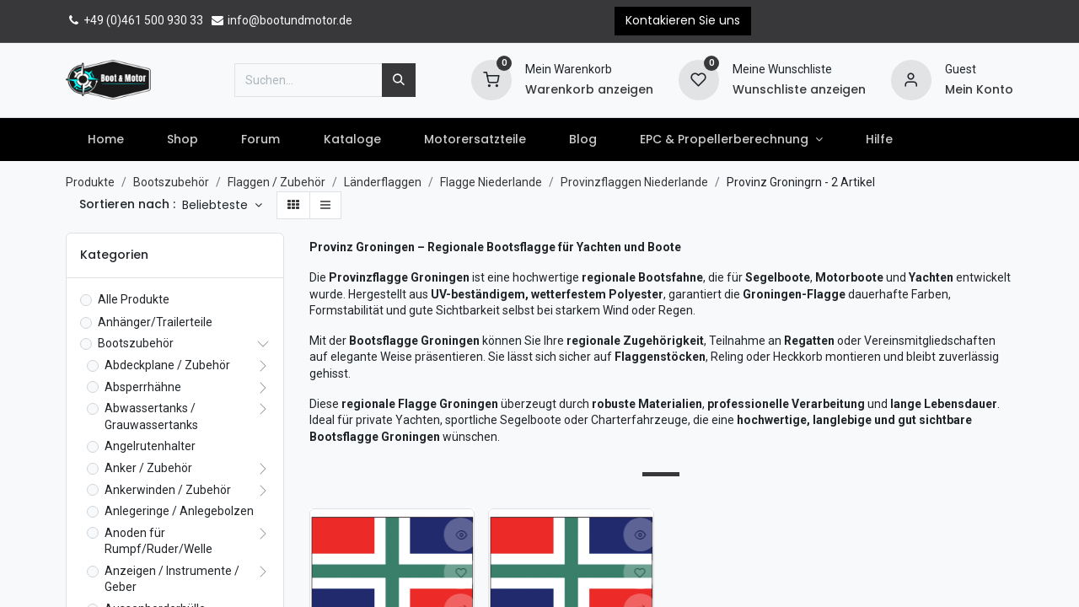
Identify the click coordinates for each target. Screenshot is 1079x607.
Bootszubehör (171, 182)
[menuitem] (105, 140)
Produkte (90, 182)
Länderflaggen (382, 182)
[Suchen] (399, 80)
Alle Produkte (133, 299)
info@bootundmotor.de (281, 20)
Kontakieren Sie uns (682, 20)
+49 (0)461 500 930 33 (134, 20)
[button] (222, 205)
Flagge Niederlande (491, 182)
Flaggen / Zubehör (276, 182)
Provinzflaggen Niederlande (634, 182)
